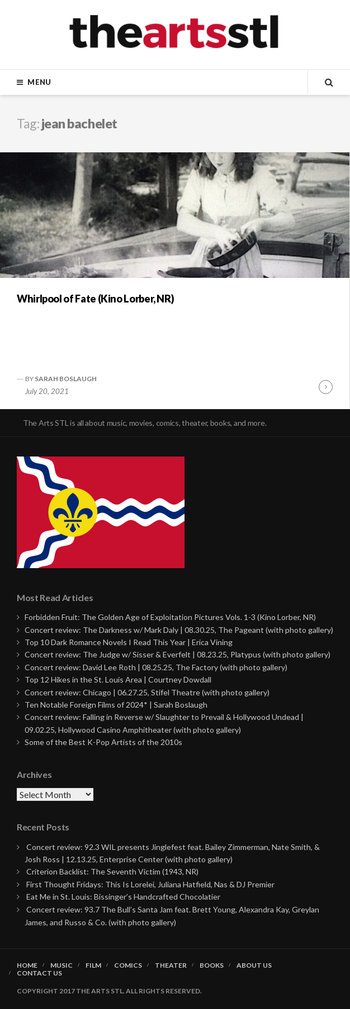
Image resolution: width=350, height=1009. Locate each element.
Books (212, 965)
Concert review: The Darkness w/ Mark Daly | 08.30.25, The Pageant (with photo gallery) (179, 630)
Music (61, 965)
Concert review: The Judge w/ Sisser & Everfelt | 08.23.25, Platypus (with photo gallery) (177, 654)
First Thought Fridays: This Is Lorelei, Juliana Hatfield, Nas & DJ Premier (150, 884)
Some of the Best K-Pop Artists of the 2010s (103, 742)
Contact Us (39, 973)
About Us (254, 965)
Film (93, 965)
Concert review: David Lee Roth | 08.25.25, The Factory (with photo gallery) (156, 667)
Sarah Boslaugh (66, 378)
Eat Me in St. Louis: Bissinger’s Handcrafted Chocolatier (123, 896)
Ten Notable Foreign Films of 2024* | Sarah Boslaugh (116, 704)
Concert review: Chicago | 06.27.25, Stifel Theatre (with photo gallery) (147, 692)
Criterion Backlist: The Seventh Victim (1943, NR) (112, 871)
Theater (171, 965)
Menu (39, 82)
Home (27, 965)
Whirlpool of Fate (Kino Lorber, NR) (95, 298)
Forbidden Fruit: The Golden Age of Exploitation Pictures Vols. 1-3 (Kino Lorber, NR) (170, 617)
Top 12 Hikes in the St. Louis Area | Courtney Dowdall (118, 679)
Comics (128, 965)
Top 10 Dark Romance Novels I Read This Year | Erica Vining (129, 642)
